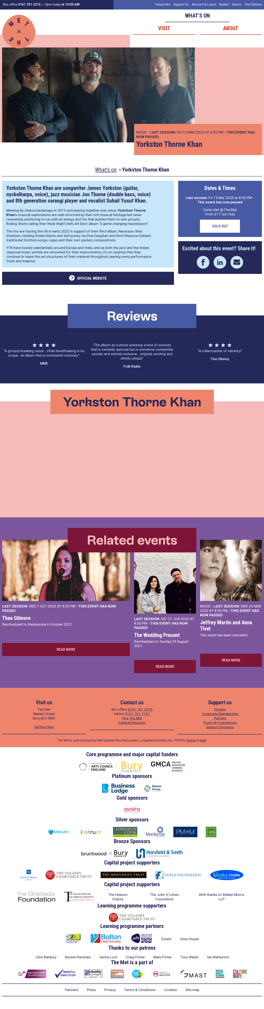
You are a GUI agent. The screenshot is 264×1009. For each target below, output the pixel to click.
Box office (22, 4)
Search (236, 4)
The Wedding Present (157, 635)
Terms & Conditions (140, 990)
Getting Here (44, 727)
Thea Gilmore (16, 618)
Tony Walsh (189, 957)
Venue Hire (162, 4)
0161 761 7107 (137, 714)
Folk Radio (131, 366)
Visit (164, 28)
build (203, 740)
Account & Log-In (204, 4)
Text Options (253, 4)
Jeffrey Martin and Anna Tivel (226, 625)
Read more (66, 649)
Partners (71, 990)
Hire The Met (132, 718)
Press (91, 990)
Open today (62, 4)
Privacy (110, 990)
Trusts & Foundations (220, 723)
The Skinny (220, 359)
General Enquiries (132, 723)
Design (191, 740)
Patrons (220, 718)
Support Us (181, 4)
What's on (106, 169)
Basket (224, 4)
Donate (220, 709)
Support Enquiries (220, 727)
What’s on (197, 15)
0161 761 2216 (140, 709)
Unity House (189, 939)
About (230, 28)
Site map (192, 990)
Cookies (170, 990)
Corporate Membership (220, 714)
